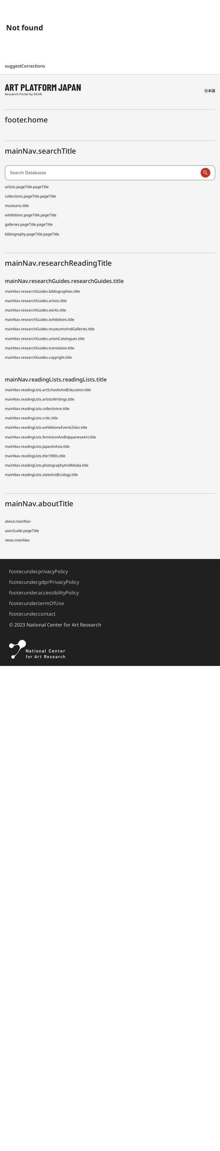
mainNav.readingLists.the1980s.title (35, 455)
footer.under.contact (32, 613)
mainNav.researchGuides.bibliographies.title (42, 291)
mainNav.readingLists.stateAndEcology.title (41, 474)
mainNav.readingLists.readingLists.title (56, 379)
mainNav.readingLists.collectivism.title (37, 408)
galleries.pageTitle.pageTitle (29, 224)
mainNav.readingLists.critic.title (31, 418)
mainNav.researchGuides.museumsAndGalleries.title (50, 328)
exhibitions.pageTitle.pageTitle (30, 215)
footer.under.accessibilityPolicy (44, 592)
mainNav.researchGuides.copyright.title (38, 357)
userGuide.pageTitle (22, 530)
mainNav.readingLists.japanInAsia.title (37, 446)
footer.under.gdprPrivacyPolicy (44, 582)
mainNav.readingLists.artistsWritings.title (39, 399)
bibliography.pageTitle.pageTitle (32, 234)
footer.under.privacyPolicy (38, 571)
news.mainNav (17, 540)
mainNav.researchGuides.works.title (35, 310)
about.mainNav (18, 521)
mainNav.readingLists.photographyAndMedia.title (46, 465)
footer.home (26, 120)
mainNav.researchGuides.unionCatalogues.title (45, 338)
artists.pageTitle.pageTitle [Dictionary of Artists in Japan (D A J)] (27, 186)
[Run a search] (205, 173)
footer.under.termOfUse (36, 603)
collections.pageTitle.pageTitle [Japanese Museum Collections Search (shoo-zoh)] (30, 196)
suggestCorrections (25, 66)
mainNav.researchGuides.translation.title (39, 348)
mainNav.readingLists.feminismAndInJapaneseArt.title (50, 437)
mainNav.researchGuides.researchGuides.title (64, 280)
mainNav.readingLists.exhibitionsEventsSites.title (46, 427)
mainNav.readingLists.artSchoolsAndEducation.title (48, 389)
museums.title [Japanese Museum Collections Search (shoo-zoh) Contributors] (17, 205)
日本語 (209, 90)
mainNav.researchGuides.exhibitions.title (39, 319)
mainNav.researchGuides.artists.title (36, 300)
